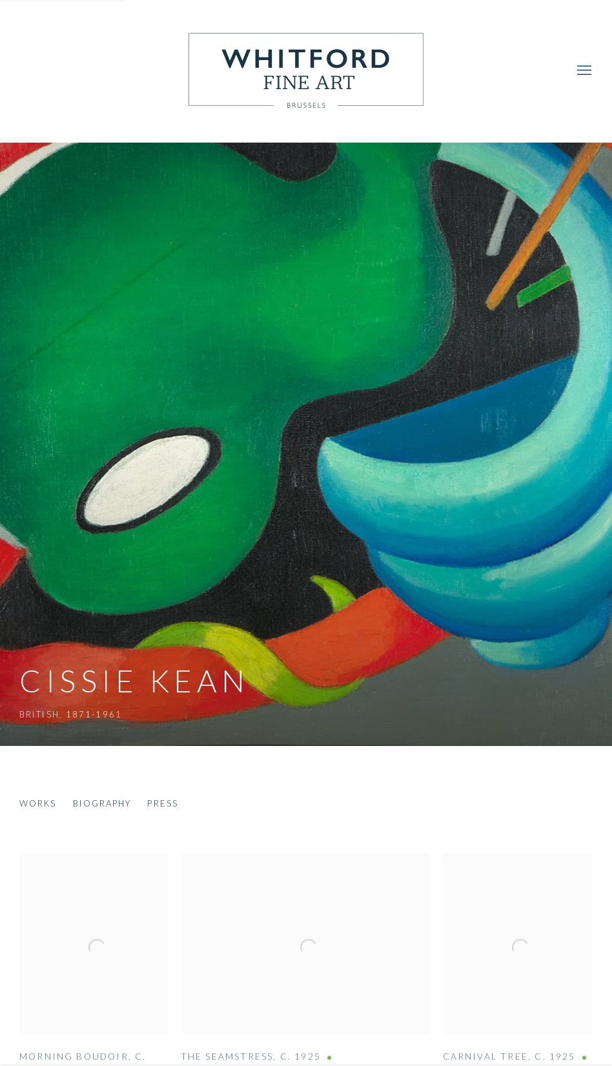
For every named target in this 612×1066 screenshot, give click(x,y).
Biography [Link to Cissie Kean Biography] (102, 803)
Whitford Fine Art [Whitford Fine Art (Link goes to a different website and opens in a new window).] (306, 71)
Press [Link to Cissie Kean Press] (162, 803)
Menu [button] (583, 71)
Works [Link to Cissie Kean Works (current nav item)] (38, 803)
